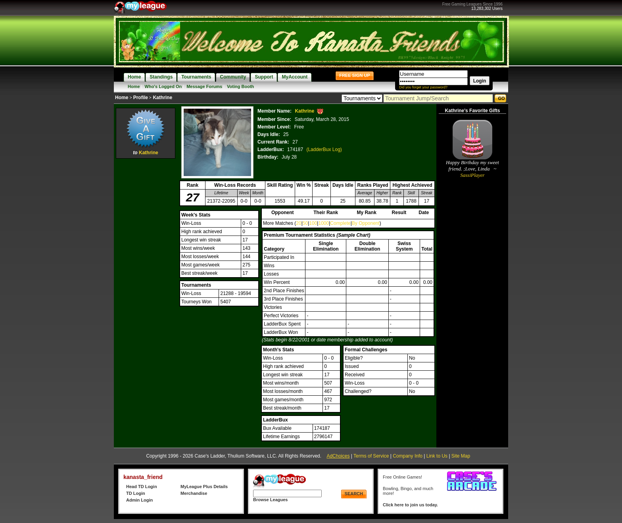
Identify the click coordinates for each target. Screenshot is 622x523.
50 (305, 223)
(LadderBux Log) (324, 149)
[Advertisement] (145, 279)
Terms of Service (371, 456)
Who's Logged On (163, 86)
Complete (340, 223)
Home (134, 86)
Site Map (460, 456)
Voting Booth (240, 86)
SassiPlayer (472, 175)
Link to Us (436, 456)
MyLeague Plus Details (204, 486)
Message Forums (204, 86)
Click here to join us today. (410, 504)
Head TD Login (141, 486)
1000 (323, 223)
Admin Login (139, 500)
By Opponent (366, 223)
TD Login (135, 493)
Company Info (407, 456)
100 (313, 223)
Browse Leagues (270, 499)
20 (298, 223)
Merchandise (193, 493)
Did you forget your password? (423, 87)
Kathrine (148, 152)
